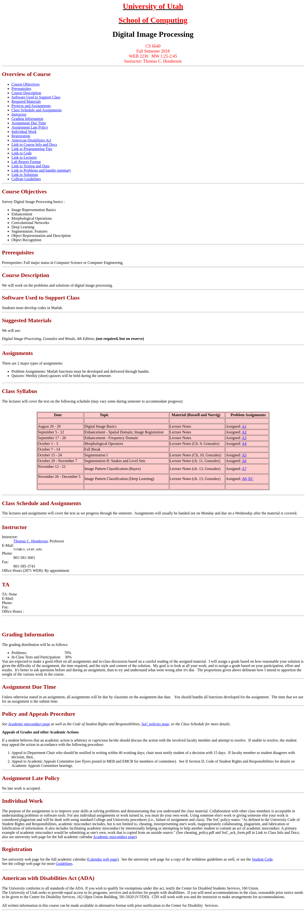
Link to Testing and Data (30, 166)
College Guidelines (26, 179)
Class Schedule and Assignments (36, 110)
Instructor (18, 114)
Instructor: (10, 537)
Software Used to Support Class (35, 97)
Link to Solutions (24, 175)
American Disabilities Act (31, 140)
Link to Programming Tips (31, 149)
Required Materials (26, 101)
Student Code (262, 859)
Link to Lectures (24, 157)
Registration (20, 136)
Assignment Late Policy (29, 127)
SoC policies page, (156, 724)
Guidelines (64, 864)
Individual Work (24, 132)
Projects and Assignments (31, 106)
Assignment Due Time (28, 123)
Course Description (26, 93)
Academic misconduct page (29, 724)
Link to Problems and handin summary (41, 170)
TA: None (9, 594)
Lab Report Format (26, 162)
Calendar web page (102, 859)
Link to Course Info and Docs (34, 144)
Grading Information (27, 119)
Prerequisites (21, 89)
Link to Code (21, 153)
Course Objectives (25, 84)
